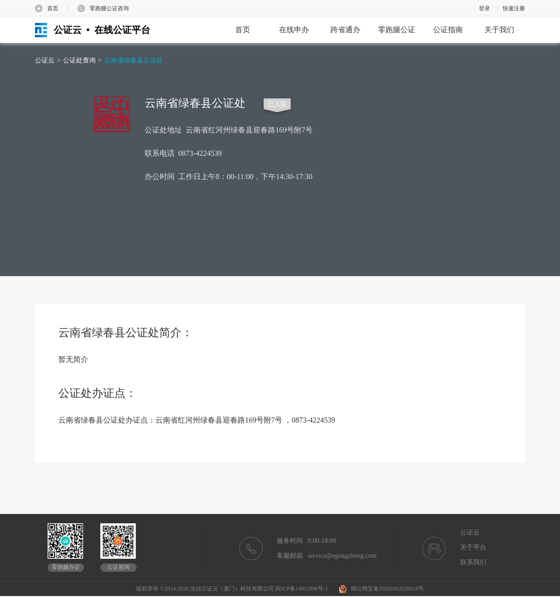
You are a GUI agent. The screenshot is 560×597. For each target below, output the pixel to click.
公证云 (45, 60)
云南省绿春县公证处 (133, 60)
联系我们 (473, 562)
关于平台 (473, 547)
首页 (52, 8)
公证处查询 (79, 60)
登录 (484, 8)
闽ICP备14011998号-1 (301, 588)
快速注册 (514, 8)
